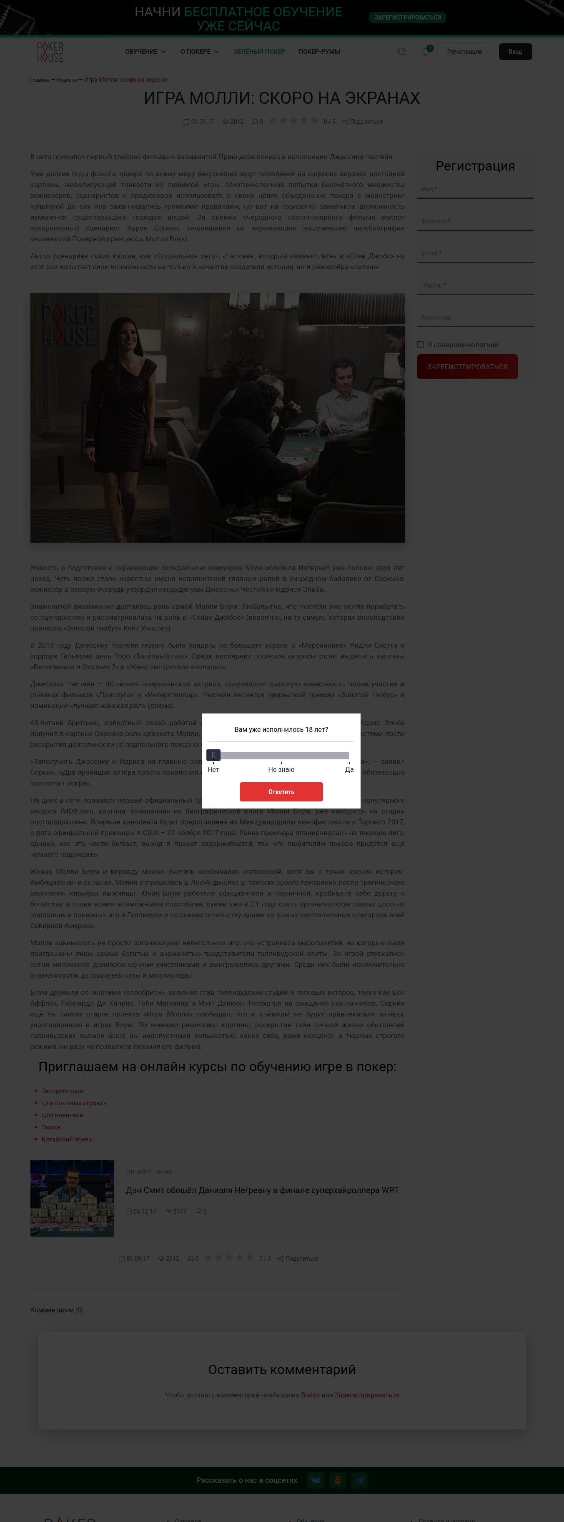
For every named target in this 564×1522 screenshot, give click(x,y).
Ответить (281, 789)
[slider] (215, 753)
